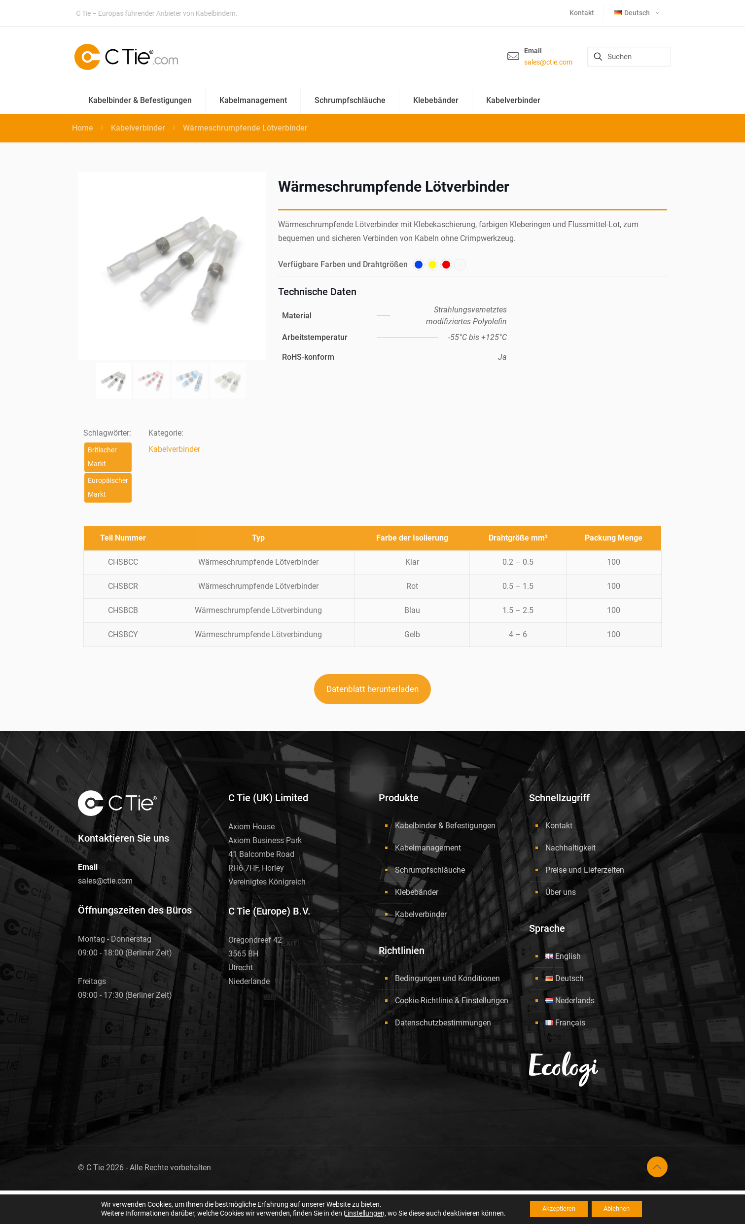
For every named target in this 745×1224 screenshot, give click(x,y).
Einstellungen (356, 1213)
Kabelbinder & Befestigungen (445, 825)
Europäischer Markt (108, 487)
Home (82, 128)
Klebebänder (416, 892)
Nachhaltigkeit (570, 847)
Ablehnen (620, 1209)
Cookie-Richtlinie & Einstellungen (451, 1000)
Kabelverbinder (138, 128)
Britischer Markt (102, 457)
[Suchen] (629, 57)
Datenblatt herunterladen (372, 689)
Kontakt (558, 825)
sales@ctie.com (548, 62)
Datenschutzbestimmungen (443, 1022)
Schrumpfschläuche (430, 870)
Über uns (560, 892)
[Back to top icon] (657, 1166)
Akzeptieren (555, 1209)
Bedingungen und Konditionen (447, 978)
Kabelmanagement (428, 847)
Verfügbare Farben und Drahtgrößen (343, 264)
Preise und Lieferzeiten (584, 870)
